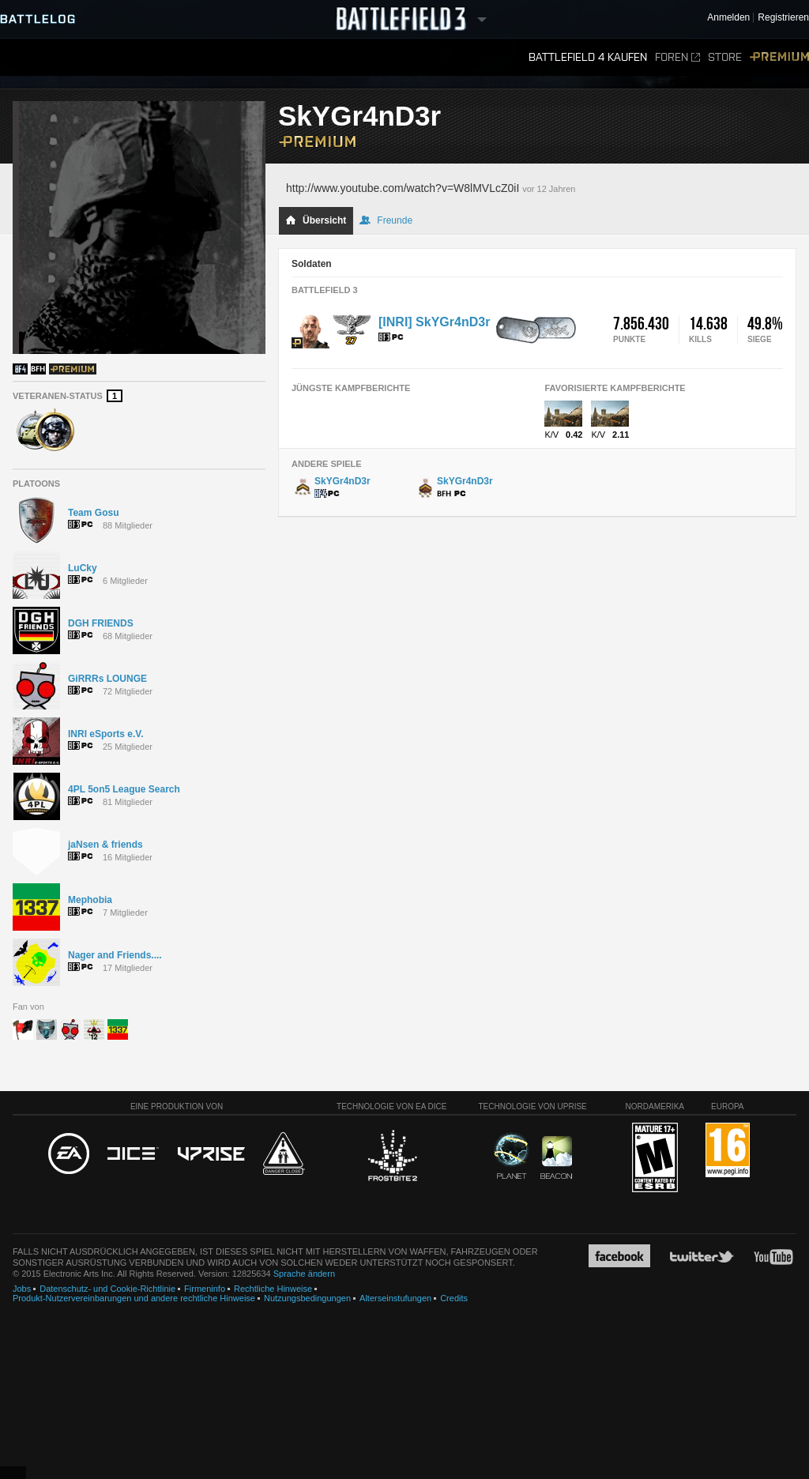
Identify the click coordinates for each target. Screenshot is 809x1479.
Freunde (385, 220)
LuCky (82, 568)
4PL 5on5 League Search (124, 789)
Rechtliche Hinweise (273, 1288)
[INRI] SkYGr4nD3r (434, 322)
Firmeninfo (204, 1288)
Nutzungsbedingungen (307, 1298)
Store (725, 57)
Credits (454, 1298)
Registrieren (783, 18)
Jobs (22, 1288)
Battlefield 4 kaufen (588, 57)
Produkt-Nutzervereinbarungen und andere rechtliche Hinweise (134, 1298)
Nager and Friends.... (115, 955)
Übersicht (315, 220)
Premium (779, 57)
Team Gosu (93, 512)
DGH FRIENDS (101, 623)
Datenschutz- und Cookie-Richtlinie (107, 1288)
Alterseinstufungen (395, 1298)
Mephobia (90, 899)
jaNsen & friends (105, 844)
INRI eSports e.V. (106, 734)
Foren (677, 57)
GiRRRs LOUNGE (107, 678)
